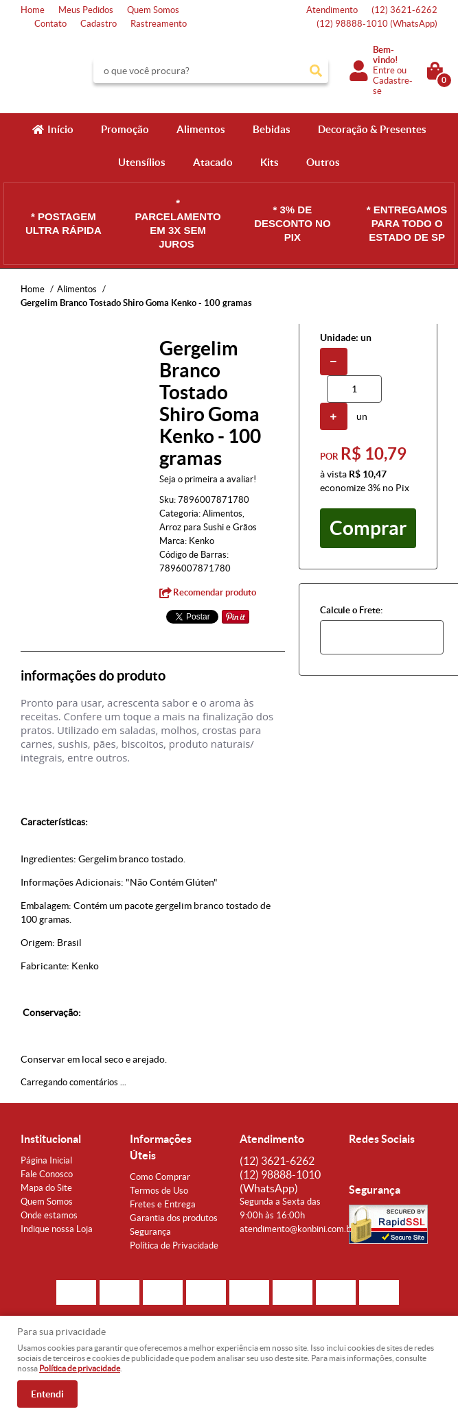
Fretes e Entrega (163, 1204)
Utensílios (141, 162)
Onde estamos (49, 1215)
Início (60, 129)
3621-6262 (404, 10)
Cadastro (98, 24)
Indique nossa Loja (57, 1229)
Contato (50, 24)
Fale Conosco (47, 1174)
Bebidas (271, 129)
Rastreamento (158, 24)
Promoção (125, 129)
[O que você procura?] (316, 70)
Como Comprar (160, 1177)
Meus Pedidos (85, 10)
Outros (323, 162)
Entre (384, 70)
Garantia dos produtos (174, 1218)
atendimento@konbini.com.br (297, 1229)
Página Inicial (46, 1160)
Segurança (150, 1232)
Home (33, 10)
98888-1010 (377, 24)
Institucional (51, 1139)
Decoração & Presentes (372, 129)
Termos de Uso (159, 1190)
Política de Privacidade (174, 1245)
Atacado (213, 162)
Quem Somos (153, 10)
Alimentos (200, 129)
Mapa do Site (46, 1188)
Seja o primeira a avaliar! (207, 479)
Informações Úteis (161, 1147)
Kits (269, 162)
